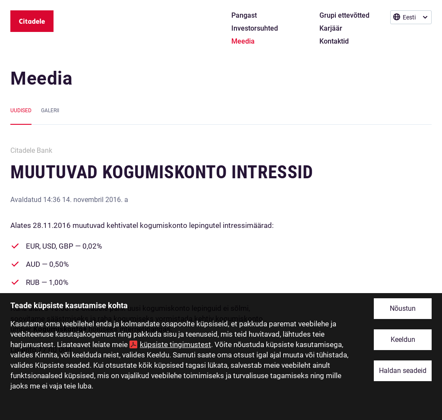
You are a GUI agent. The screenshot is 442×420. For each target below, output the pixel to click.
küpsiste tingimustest (175, 344)
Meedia (41, 78)
